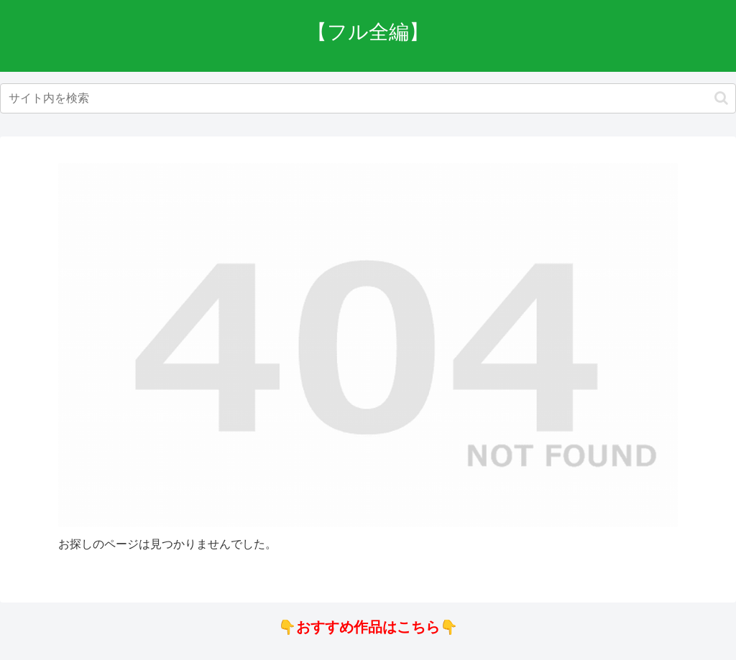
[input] (368, 98)
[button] (721, 98)
